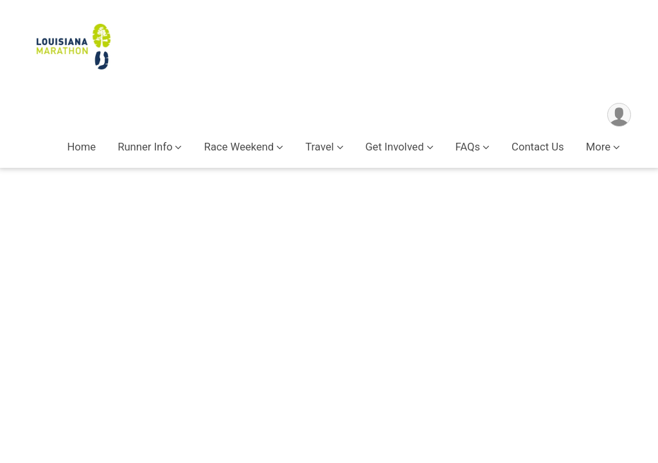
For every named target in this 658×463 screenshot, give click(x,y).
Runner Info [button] (145, 147)
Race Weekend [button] (239, 147)
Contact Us (537, 147)
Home (81, 147)
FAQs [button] (468, 147)
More (598, 147)
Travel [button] (319, 147)
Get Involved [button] (395, 147)
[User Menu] (619, 115)
